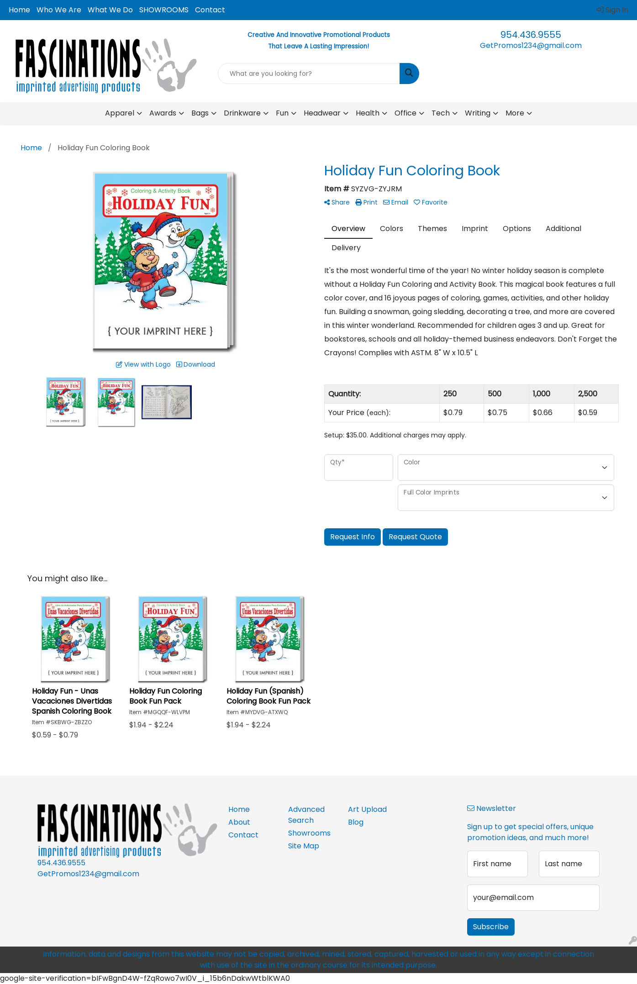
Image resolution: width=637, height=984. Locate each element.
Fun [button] (282, 113)
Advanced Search (306, 815)
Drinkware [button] (242, 113)
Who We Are (59, 10)
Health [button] (367, 113)
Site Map (303, 846)
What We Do (110, 10)
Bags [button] (200, 113)
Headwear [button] (322, 113)
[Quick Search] (309, 73)
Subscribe (491, 926)
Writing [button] (477, 113)
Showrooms (309, 833)
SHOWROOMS (164, 10)
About (239, 822)
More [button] (514, 113)
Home (19, 10)
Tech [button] (441, 113)
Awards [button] (162, 113)
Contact (210, 10)
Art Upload (367, 809)
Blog (355, 822)
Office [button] (405, 113)
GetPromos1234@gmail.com (531, 45)
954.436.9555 (530, 34)
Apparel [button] (119, 113)
